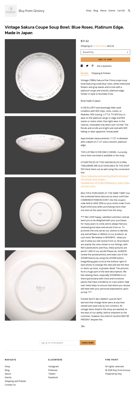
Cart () (121, 10)
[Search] (129, 10)
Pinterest (52, 370)
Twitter (52, 373)
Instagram (53, 366)
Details (85, 73)
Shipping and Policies (15, 381)
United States (99, 45)
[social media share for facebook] (82, 65)
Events (112, 10)
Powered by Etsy (113, 373)
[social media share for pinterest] (93, 65)
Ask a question (104, 65)
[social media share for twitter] (87, 65)
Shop (88, 10)
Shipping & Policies (101, 73)
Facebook (53, 377)
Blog (95, 10)
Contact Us (10, 384)
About (103, 10)
